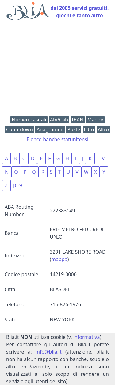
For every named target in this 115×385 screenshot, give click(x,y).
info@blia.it (49, 351)
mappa (59, 259)
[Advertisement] (57, 69)
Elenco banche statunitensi (58, 139)
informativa (86, 337)
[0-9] (18, 185)
